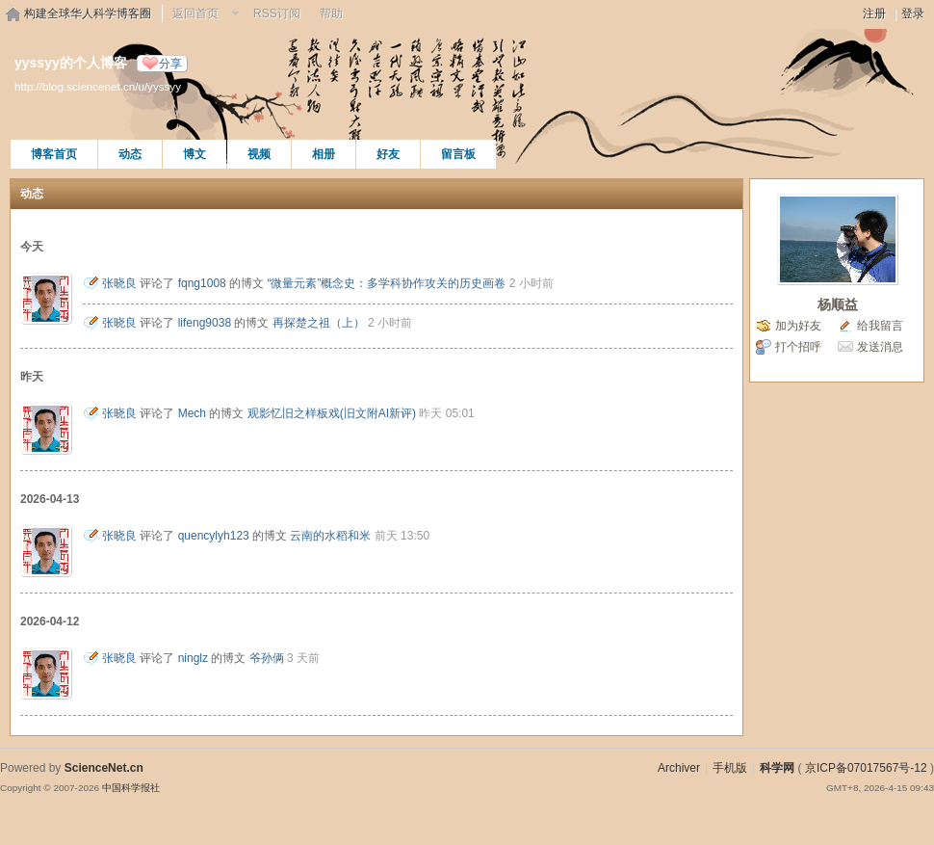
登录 (912, 13)
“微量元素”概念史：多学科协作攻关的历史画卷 (386, 283)
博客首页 (54, 154)
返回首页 (195, 13)
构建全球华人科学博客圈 (87, 13)
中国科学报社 (131, 787)
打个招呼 (798, 347)
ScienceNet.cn (104, 768)
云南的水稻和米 (330, 535)
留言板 (458, 154)
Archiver (679, 768)
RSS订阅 (276, 13)
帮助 (331, 13)
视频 (259, 154)
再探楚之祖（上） (318, 323)
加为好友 (798, 325)
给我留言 (880, 325)
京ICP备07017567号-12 (866, 768)
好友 (388, 154)
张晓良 (119, 283)
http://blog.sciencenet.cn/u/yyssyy (97, 86)
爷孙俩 (266, 658)
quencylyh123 (213, 535)
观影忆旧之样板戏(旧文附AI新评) (331, 413)
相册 (323, 154)
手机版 (730, 768)
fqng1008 (202, 283)
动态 (130, 154)
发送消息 (880, 347)
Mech (192, 413)
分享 (170, 63)
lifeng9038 (204, 323)
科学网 (777, 768)
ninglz (193, 658)
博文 (194, 154)
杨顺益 (837, 304)
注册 (874, 13)
